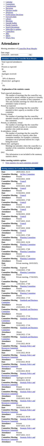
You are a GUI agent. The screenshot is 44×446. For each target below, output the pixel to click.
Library (8, 19)
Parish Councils (11, 25)
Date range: (5, 53)
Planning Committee (28, 237)
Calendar (9, 2)
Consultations (11, 6)
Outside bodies (11, 23)
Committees (10, 4)
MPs (7, 34)
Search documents (12, 27)
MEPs (8, 36)
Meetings (9, 21)
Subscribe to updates (13, 29)
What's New (10, 38)
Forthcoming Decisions (14, 15)
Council (23, 181)
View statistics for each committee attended (21, 163)
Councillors (10, 31)
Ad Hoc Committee (27, 174)
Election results (11, 10)
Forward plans (11, 17)
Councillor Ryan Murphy (27, 49)
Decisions (9, 8)
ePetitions (9, 12)
